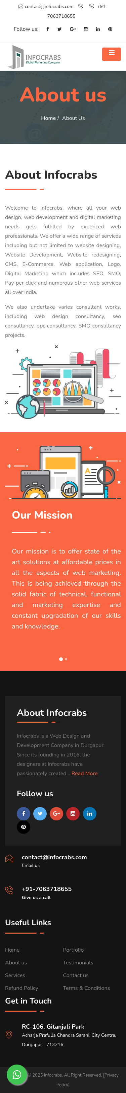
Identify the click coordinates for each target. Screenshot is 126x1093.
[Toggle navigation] (111, 54)
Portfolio (73, 950)
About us (16, 962)
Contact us (76, 975)
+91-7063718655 (47, 889)
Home (48, 118)
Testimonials (78, 962)
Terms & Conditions (86, 988)
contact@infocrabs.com (46, 6)
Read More (85, 773)
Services (15, 975)
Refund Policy (21, 988)
